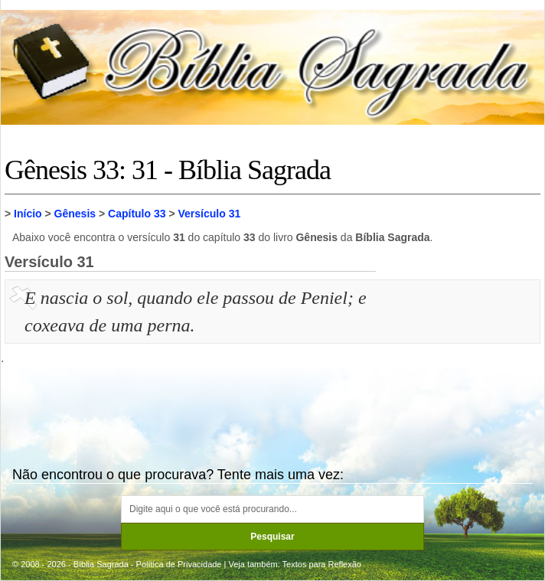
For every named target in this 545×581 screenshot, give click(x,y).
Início (28, 213)
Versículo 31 (209, 213)
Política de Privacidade (179, 564)
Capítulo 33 (136, 213)
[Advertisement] (460, 360)
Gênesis (75, 213)
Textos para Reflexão (321, 564)
